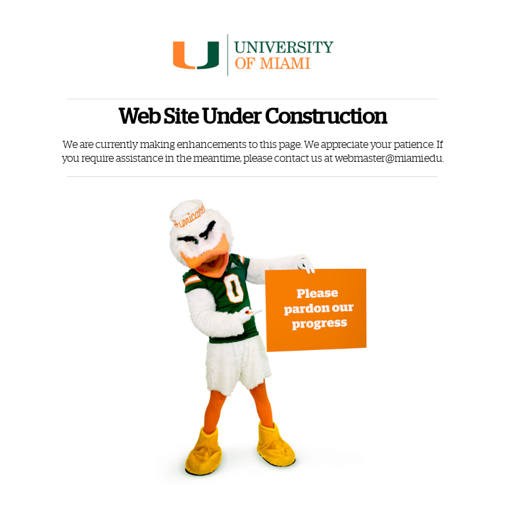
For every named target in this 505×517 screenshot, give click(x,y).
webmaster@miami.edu (389, 158)
